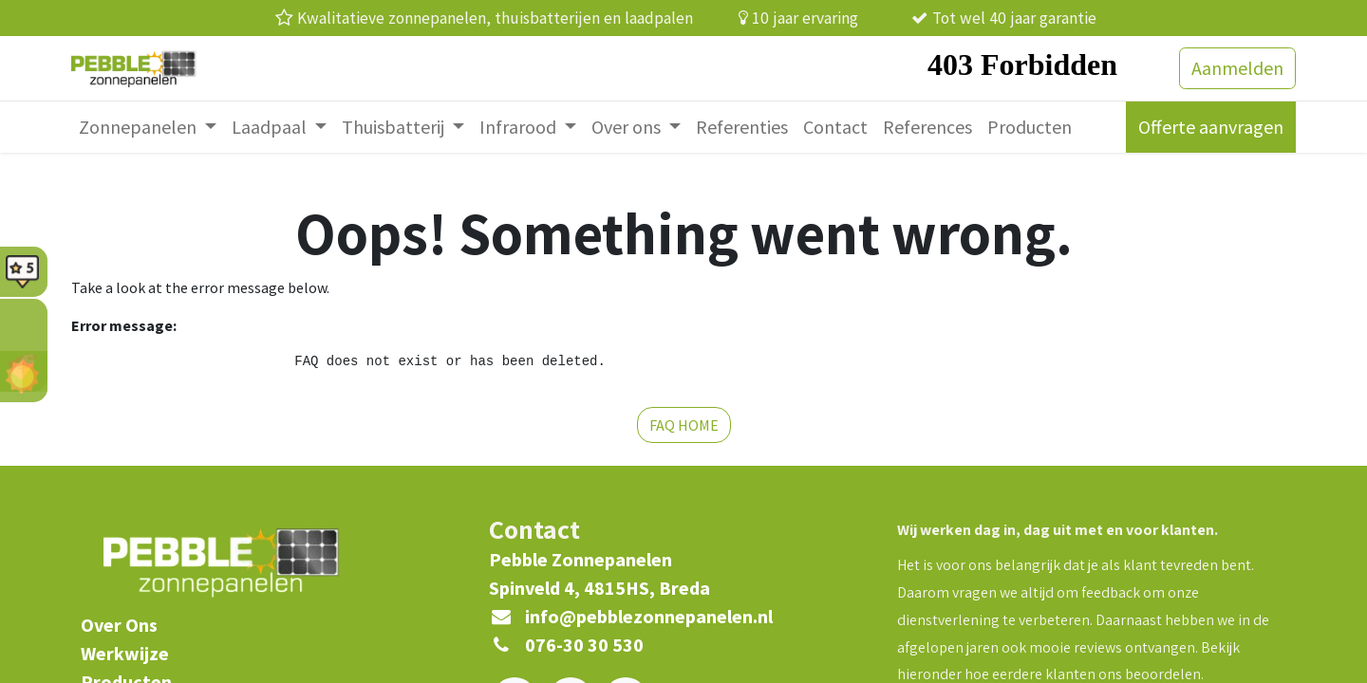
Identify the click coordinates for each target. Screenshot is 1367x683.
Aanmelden (1237, 68)
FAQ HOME (684, 424)
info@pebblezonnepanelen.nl (649, 616)
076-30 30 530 (584, 644)
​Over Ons (119, 625)
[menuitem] (147, 127)
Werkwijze (125, 653)
